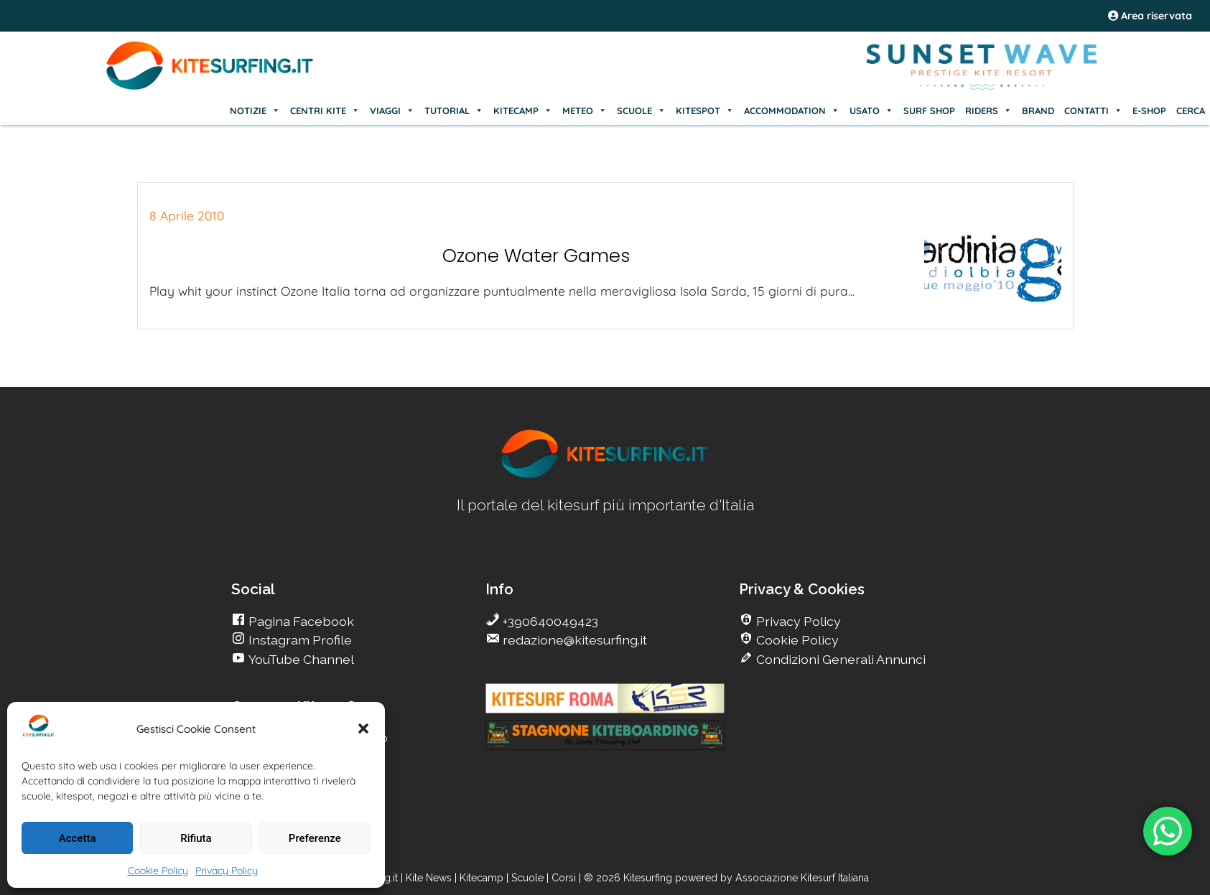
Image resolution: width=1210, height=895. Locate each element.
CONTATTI (1093, 110)
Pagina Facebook (300, 621)
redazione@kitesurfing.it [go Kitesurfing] (573, 639)
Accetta (77, 838)
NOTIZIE (255, 110)
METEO (584, 110)
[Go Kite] (210, 87)
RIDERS (988, 110)
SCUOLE (641, 110)
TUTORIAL (453, 110)
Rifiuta (195, 838)
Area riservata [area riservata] (1150, 15)
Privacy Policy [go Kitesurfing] (797, 621)
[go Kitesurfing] (605, 475)
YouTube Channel (300, 659)
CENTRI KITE (325, 110)
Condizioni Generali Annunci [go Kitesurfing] (839, 659)
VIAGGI (392, 110)
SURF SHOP (929, 110)
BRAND (1038, 110)
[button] (363, 728)
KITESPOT (705, 110)
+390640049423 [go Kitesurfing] (549, 621)
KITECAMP (522, 110)
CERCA (1190, 110)
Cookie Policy (158, 870)
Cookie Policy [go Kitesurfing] (796, 639)
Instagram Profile (299, 639)
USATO (871, 110)
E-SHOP (1149, 110)
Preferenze (315, 838)
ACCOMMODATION (791, 110)
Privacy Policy (226, 870)
